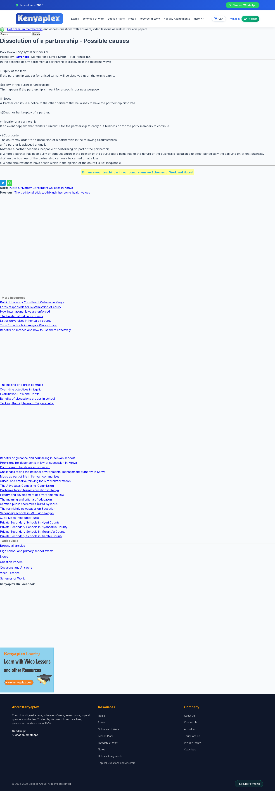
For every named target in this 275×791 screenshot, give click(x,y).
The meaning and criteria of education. (26, 499)
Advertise (189, 729)
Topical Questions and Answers (116, 762)
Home (101, 715)
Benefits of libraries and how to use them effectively (35, 330)
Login (235, 18)
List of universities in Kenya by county (25, 320)
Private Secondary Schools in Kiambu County (31, 536)
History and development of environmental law (32, 495)
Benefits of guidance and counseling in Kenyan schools (37, 458)
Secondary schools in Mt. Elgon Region (27, 513)
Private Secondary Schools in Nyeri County (30, 522)
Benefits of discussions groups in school (27, 398)
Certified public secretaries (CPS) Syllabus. (29, 504)
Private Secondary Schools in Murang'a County (32, 531)
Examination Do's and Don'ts (19, 394)
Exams (75, 18)
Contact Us (190, 722)
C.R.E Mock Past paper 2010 (19, 518)
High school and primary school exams (26, 551)
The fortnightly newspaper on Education (27, 508)
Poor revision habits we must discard (25, 467)
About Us (189, 715)
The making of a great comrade (21, 385)
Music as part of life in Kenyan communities (29, 476)
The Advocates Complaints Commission (27, 485)
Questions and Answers (16, 567)
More (198, 18)
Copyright (190, 749)
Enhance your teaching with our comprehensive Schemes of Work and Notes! (137, 172)
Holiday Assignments (110, 756)
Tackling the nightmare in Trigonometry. (27, 403)
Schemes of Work (93, 18)
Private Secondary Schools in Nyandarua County (33, 527)
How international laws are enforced (25, 311)
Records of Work (149, 18)
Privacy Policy (192, 742)
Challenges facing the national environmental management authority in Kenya (52, 472)
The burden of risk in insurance (21, 316)
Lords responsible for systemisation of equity (30, 307)
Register (250, 18)
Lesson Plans (116, 18)
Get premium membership (24, 29)
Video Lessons (10, 573)
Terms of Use (192, 736)
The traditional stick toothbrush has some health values (52, 192)
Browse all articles (12, 545)
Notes (132, 18)
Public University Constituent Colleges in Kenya (41, 188)
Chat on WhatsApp (242, 5)
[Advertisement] (107, 220)
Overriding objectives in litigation (21, 389)
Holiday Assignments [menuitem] (177, 18)
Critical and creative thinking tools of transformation (35, 481)
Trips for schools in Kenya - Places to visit (28, 325)
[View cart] (219, 19)
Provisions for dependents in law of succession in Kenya (38, 462)
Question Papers (11, 562)
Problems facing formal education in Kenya (29, 490)
